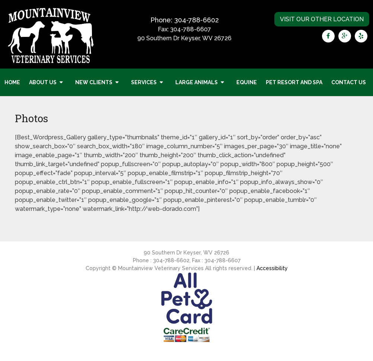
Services (144, 82)
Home (12, 82)
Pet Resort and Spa (294, 82)
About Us (43, 82)
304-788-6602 (196, 20)
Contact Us (348, 82)
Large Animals (196, 82)
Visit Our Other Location (322, 19)
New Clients (93, 82)
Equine (246, 82)
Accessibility (272, 268)
